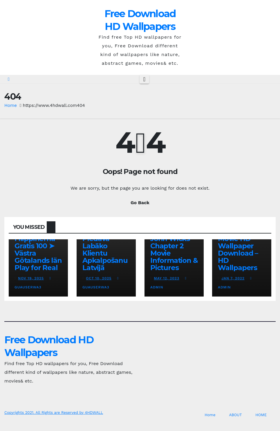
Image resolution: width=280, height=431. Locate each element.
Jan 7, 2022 (233, 278)
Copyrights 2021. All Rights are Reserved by (44, 412)
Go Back (140, 202)
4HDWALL (94, 412)
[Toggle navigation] (144, 79)
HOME (261, 415)
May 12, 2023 (166, 278)
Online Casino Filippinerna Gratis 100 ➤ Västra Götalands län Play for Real (38, 249)
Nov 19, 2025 (31, 278)
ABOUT (235, 415)
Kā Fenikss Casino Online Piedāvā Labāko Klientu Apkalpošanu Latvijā (105, 246)
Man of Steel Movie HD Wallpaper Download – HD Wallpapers (239, 249)
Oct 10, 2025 (98, 278)
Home (10, 105)
